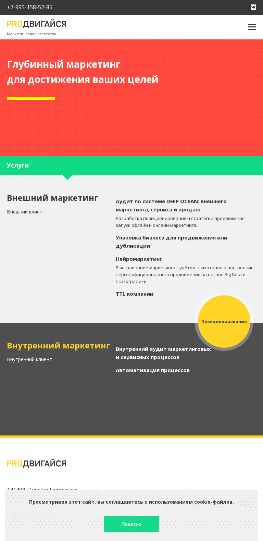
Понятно (131, 524)
